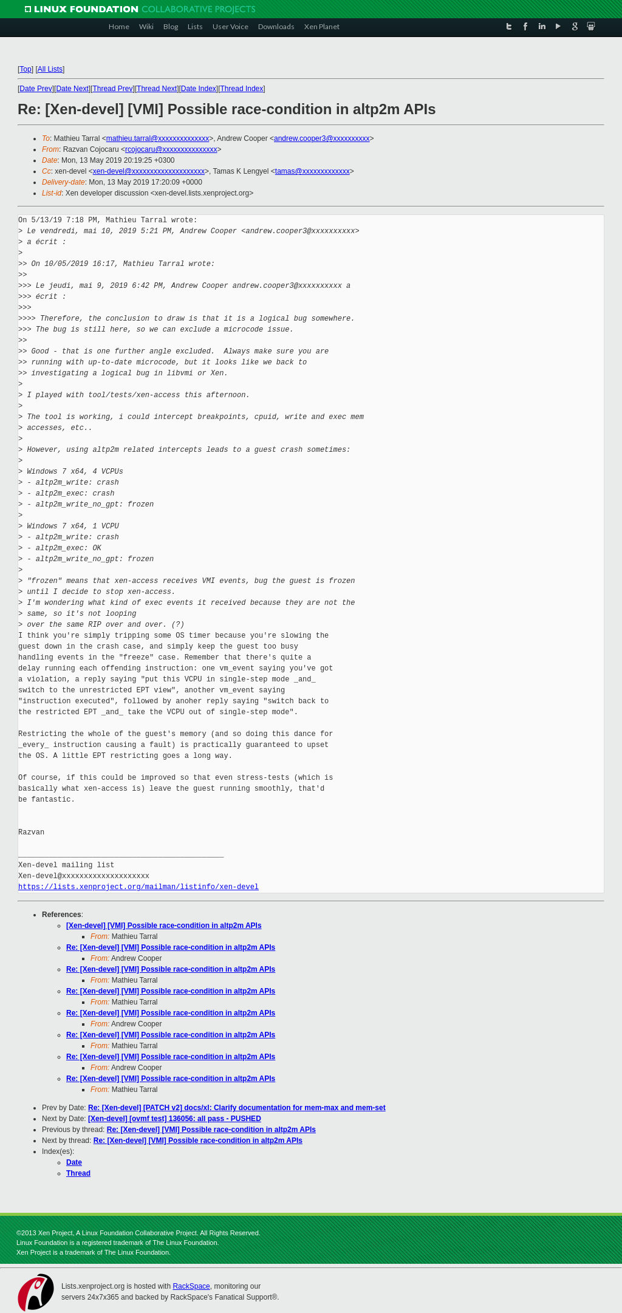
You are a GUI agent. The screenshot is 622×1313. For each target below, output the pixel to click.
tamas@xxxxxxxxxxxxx (312, 171)
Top (25, 69)
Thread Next (157, 88)
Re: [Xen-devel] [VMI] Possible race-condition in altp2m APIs (170, 947)
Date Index (198, 88)
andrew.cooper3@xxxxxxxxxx (322, 138)
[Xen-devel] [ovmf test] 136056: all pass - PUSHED (174, 1118)
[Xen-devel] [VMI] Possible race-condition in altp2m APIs (164, 925)
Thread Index (242, 88)
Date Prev (35, 88)
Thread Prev (112, 88)
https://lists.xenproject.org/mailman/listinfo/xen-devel (138, 887)
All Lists (50, 69)
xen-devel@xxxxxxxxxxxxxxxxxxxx (149, 171)
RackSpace (191, 1286)
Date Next (72, 88)
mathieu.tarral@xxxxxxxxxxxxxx (158, 138)
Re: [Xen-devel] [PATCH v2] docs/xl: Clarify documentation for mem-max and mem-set (237, 1107)
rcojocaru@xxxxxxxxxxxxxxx (171, 149)
